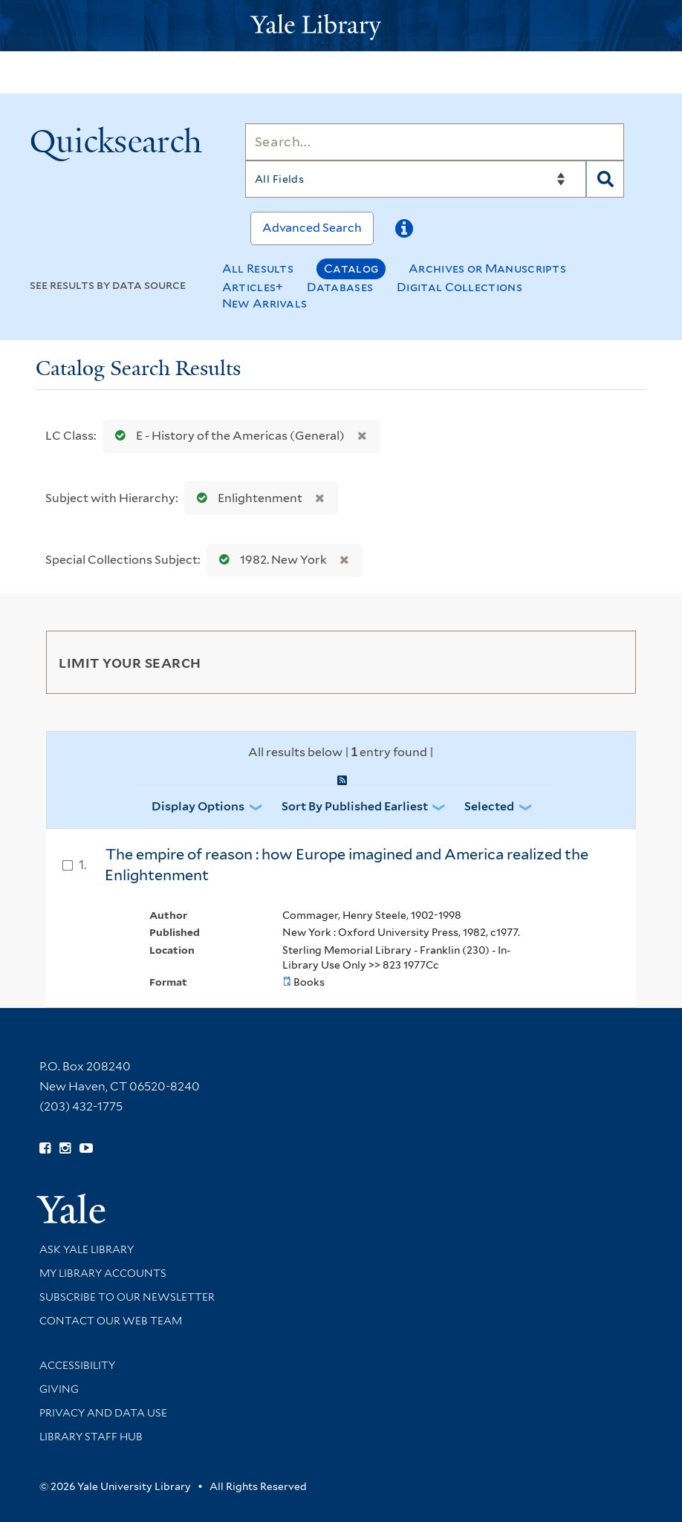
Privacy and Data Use (103, 1413)
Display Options (198, 806)
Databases (340, 287)
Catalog (351, 268)
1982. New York (269, 560)
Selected (489, 806)
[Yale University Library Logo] (341, 26)
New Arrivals (265, 303)
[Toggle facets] (607, 662)
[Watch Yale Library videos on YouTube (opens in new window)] (86, 1148)
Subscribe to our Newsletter (127, 1297)
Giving (59, 1389)
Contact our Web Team (110, 1321)
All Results (257, 268)
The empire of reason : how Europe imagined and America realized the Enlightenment (346, 865)
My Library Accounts (102, 1273)
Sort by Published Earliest (355, 806)
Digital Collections (459, 287)
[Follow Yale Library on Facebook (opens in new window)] (45, 1148)
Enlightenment (246, 498)
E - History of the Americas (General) (226, 436)
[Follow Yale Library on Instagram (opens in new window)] (65, 1148)
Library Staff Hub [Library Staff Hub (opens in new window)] (91, 1437)
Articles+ (253, 287)
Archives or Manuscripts (487, 268)
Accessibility (77, 1365)
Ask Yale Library (86, 1249)
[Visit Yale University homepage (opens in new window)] (71, 1203)
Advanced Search (312, 228)
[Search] (434, 141)
